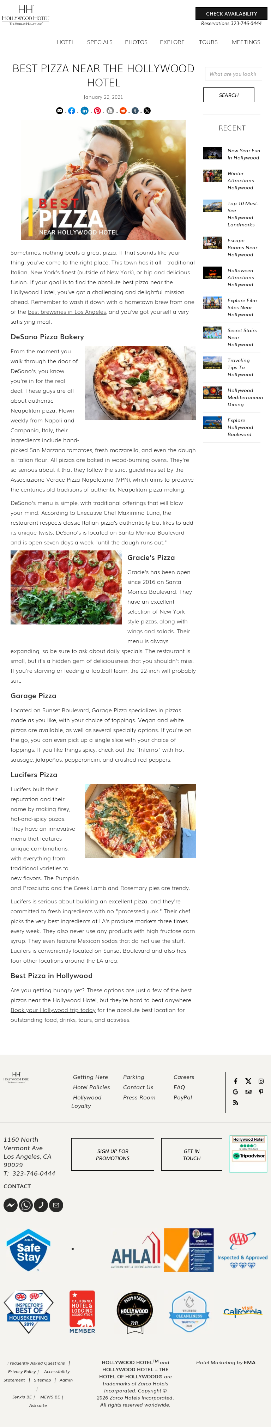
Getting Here (90, 1076)
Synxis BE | (23, 1397)
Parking (133, 1076)
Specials (100, 42)
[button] (231, 13)
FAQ (179, 1087)
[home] (25, 15)
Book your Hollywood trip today (53, 1009)
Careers (184, 1076)
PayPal (183, 1097)
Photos (136, 42)
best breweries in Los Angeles (67, 311)
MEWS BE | (52, 1397)
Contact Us (138, 1087)
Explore (172, 41)
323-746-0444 (33, 1172)
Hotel (66, 41)
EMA (249, 1362)
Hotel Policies (91, 1087)
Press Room (139, 1097)
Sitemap (42, 1380)
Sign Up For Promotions (113, 1154)
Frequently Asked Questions (36, 1363)
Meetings (246, 42)
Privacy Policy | (24, 1371)
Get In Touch (192, 1154)
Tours (208, 41)
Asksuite (38, 1405)
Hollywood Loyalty (86, 1101)
